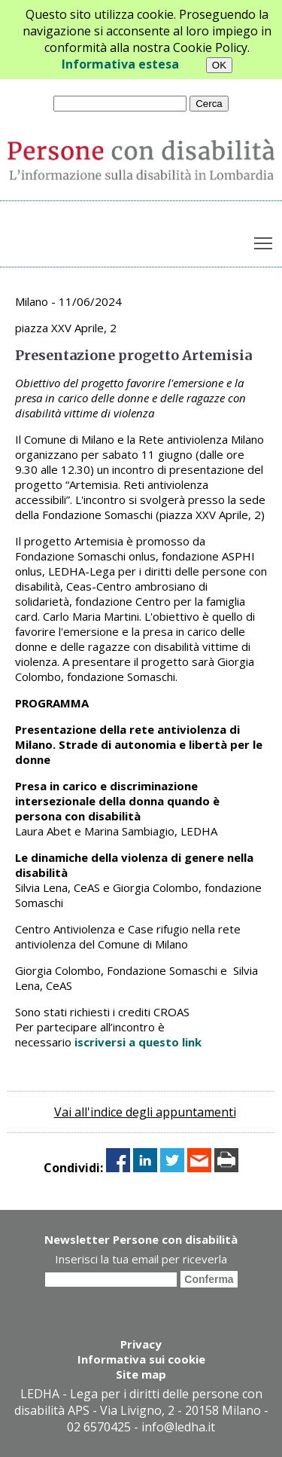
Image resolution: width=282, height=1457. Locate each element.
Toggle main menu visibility (264, 240)
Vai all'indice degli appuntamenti (145, 1112)
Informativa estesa (120, 64)
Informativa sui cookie (141, 1359)
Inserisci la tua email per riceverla (141, 1258)
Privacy (141, 1344)
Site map (141, 1374)
